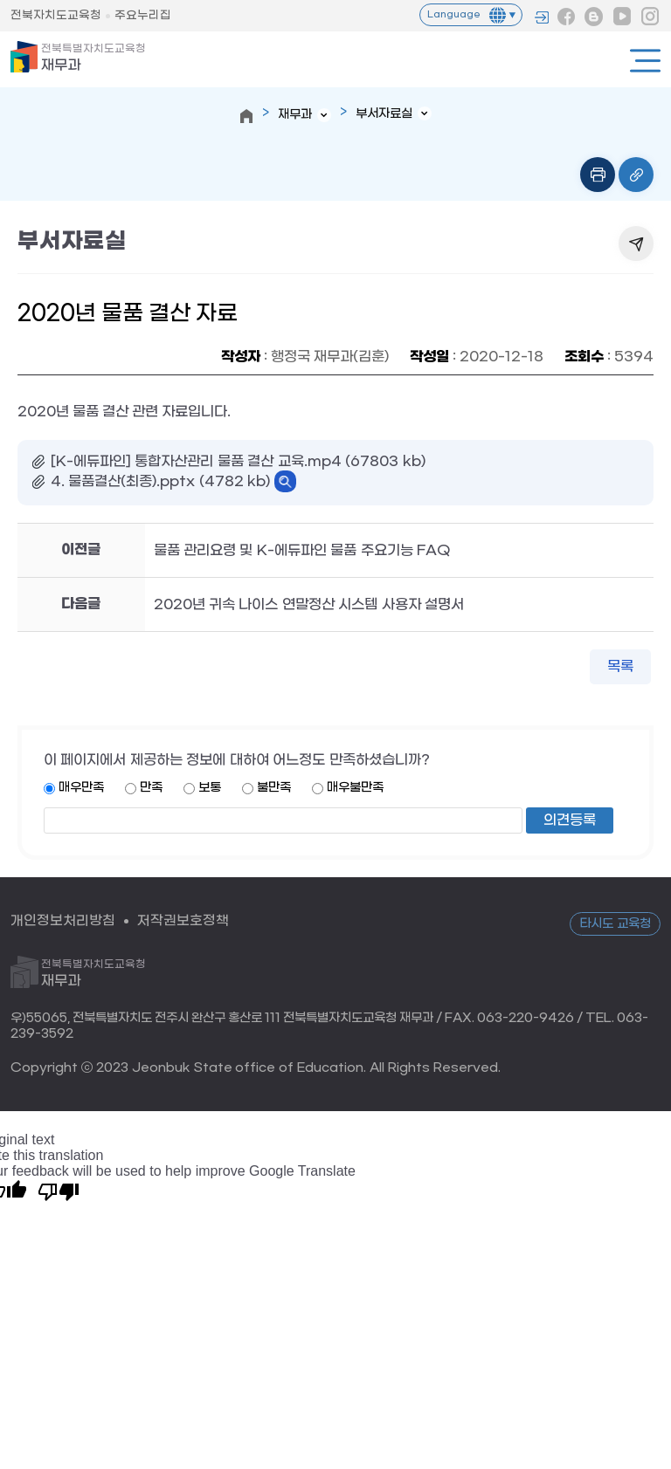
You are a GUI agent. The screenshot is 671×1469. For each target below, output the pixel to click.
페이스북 (566, 16)
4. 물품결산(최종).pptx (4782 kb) (160, 481)
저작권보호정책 (183, 920)
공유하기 (636, 243)
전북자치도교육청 (55, 15)
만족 (151, 787)
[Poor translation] (58, 1190)
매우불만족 (355, 787)
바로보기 (285, 481)
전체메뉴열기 (645, 60)
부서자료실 (384, 113)
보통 (209, 787)
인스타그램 (650, 16)
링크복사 (636, 174)
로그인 (542, 17)
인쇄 (597, 174)
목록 (620, 666)
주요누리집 (142, 15)
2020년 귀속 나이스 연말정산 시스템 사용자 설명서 (309, 604)
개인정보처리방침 (62, 920)
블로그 (594, 16)
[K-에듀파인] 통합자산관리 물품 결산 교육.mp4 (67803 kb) (238, 461)
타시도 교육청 (615, 923)
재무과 (93, 58)
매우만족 (81, 787)
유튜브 (622, 16)
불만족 (274, 787)
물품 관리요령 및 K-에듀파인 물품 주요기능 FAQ (302, 550)
